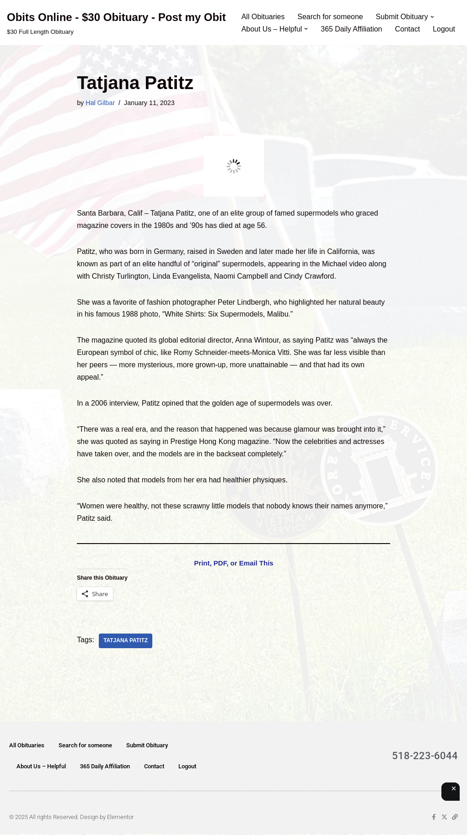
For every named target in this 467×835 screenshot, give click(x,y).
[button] (433, 16)
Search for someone (331, 17)
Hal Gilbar (100, 102)
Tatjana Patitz (125, 642)
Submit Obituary (147, 746)
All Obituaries (263, 17)
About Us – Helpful (41, 767)
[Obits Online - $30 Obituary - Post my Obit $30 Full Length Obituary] (116, 22)
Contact (408, 29)
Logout (445, 29)
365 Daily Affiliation (352, 29)
